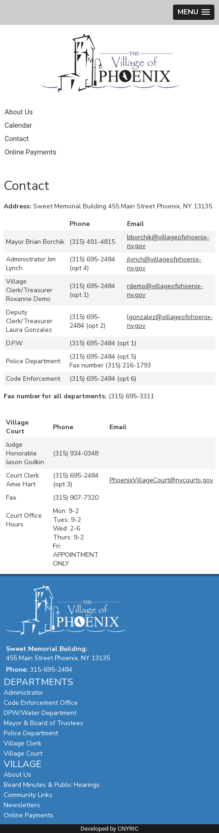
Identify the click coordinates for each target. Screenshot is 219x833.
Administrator (23, 692)
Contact (17, 139)
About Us (19, 112)
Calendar (18, 125)
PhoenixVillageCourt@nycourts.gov (161, 480)
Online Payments (30, 152)
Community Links (28, 795)
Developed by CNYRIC (109, 828)
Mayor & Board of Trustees (43, 723)
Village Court (23, 753)
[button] (193, 12)
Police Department (31, 733)
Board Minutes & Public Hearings (52, 784)
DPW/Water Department (40, 713)
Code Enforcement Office (41, 702)
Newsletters (22, 805)
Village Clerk (22, 743)
